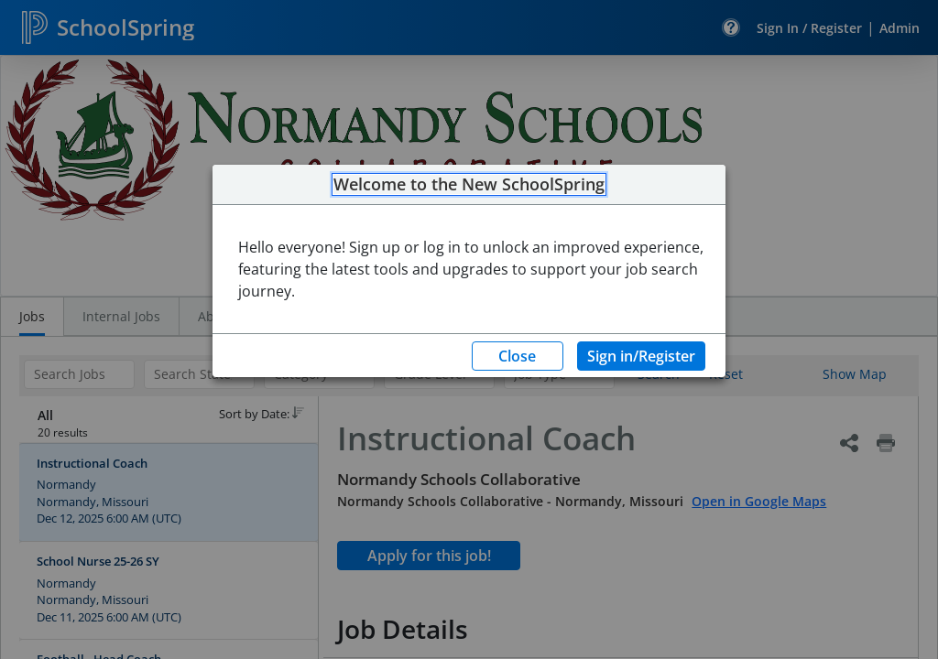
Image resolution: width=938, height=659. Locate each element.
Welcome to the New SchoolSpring (469, 185)
